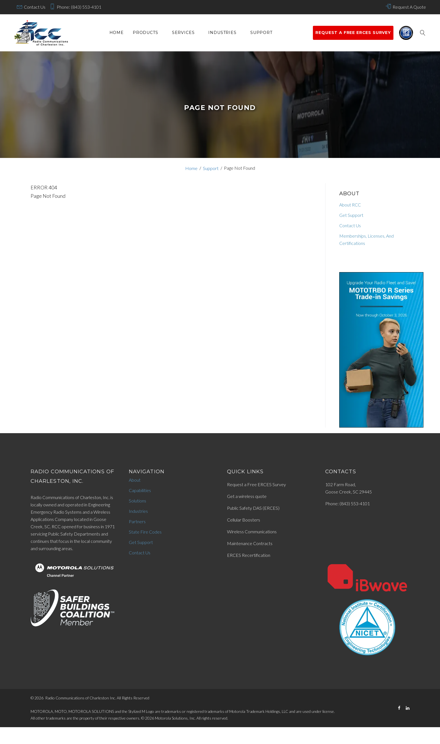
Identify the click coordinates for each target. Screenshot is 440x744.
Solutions (137, 500)
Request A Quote (409, 7)
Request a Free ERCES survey (353, 32)
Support (261, 32)
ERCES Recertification (248, 555)
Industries (222, 32)
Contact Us (34, 7)
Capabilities (140, 490)
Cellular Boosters (243, 519)
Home (116, 32)
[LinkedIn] (407, 708)
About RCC (350, 204)
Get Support (351, 215)
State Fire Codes (145, 531)
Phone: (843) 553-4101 (79, 7)
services (183, 32)
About (135, 480)
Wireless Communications (252, 531)
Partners (137, 521)
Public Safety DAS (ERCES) (253, 508)
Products (145, 32)
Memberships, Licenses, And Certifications (366, 239)
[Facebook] (399, 708)
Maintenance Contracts (249, 543)
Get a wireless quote (247, 496)
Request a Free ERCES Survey (256, 484)
